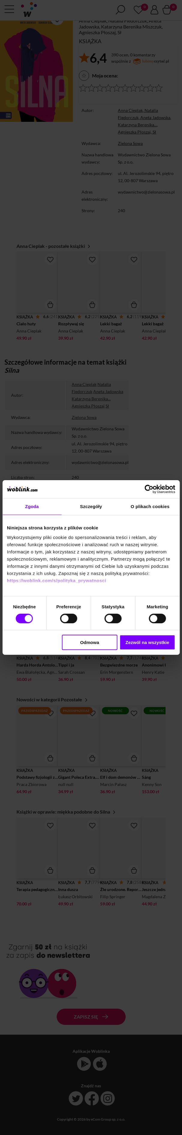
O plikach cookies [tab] (150, 506)
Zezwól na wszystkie (147, 642)
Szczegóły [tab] (91, 506)
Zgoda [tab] (32, 506)
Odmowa (89, 642)
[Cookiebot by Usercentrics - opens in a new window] (149, 489)
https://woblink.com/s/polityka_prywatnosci (56, 580)
